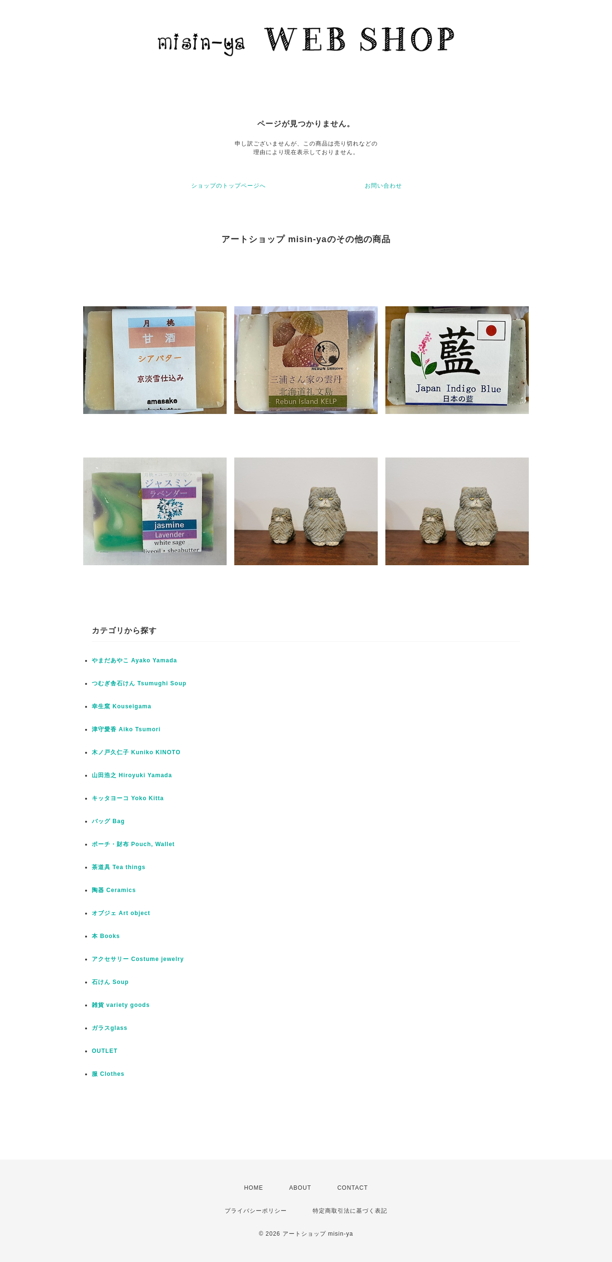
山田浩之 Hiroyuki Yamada (132, 775)
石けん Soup (110, 982)
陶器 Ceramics (114, 890)
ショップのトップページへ (228, 185)
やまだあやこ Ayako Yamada (134, 660)
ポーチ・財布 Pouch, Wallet (133, 844)
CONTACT (352, 1187)
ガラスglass (110, 1028)
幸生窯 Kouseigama (122, 706)
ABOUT (300, 1187)
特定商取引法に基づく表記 (350, 1210)
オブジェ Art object (121, 913)
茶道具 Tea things (118, 867)
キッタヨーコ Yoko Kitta (128, 798)
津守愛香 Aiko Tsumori (126, 729)
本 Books (106, 936)
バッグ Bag (108, 821)
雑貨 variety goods (121, 1005)
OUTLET (105, 1051)
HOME (253, 1187)
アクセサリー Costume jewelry (138, 959)
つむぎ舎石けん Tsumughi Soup (139, 683)
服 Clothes (108, 1074)
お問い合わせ (383, 185)
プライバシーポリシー (256, 1210)
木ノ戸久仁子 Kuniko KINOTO (136, 752)
